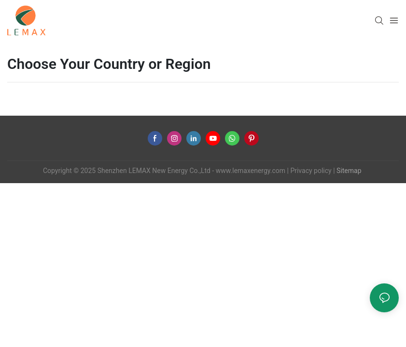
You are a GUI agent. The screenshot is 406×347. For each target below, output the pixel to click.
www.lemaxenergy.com (250, 170)
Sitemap (348, 170)
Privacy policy (310, 170)
